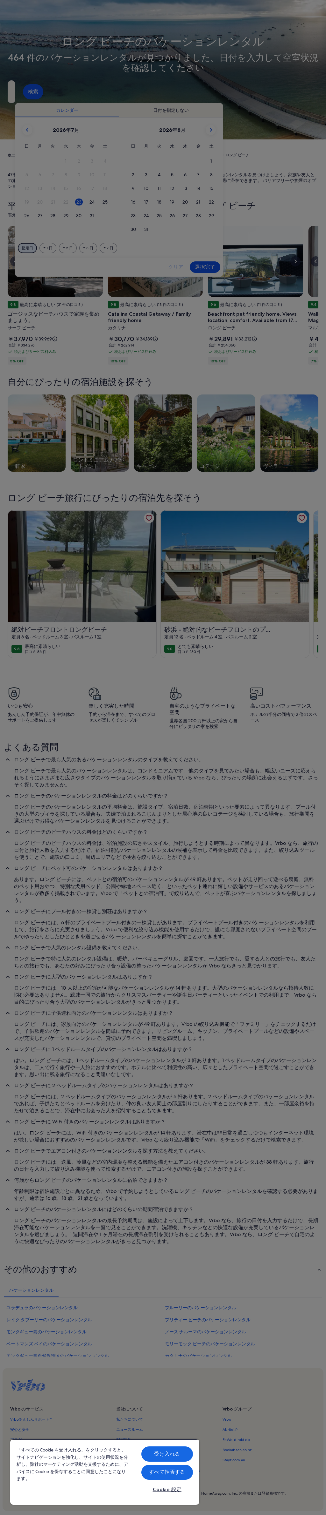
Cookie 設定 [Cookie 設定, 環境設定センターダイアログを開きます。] (167, 1489)
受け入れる (167, 1454)
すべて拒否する (167, 1472)
